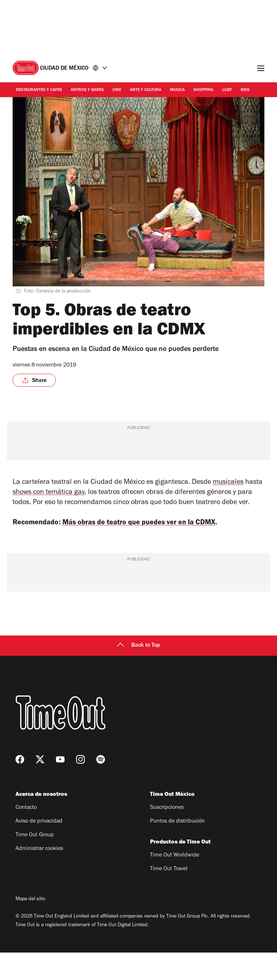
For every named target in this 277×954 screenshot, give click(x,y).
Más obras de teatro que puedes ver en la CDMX (149, 523)
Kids (245, 90)
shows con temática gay (48, 492)
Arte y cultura (145, 90)
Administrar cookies (39, 850)
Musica (177, 90)
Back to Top (138, 647)
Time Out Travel (169, 870)
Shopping (203, 90)
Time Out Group (35, 837)
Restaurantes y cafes (39, 90)
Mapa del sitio (30, 900)
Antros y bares (87, 90)
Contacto (26, 809)
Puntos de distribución (177, 823)
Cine (117, 90)
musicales (228, 482)
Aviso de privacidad (39, 823)
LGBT (227, 90)
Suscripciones (167, 809)
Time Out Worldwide (174, 857)
